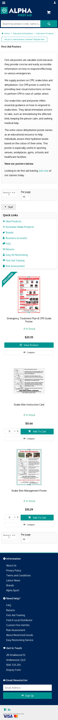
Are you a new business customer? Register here (24, 39)
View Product (31, 345)
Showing (9, 193)
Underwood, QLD (16, 659)
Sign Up (29, 695)
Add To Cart (39, 431)
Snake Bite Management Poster (29, 490)
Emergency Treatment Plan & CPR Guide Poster (29, 320)
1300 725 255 (13, 664)
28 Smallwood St (15, 654)
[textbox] (20, 23)
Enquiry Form (13, 669)
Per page (26, 192)
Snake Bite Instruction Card (29, 404)
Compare (30, 352)
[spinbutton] (8, 431)
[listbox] (25, 197)
